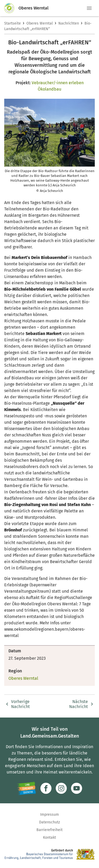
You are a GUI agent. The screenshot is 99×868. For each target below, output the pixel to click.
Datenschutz (49, 822)
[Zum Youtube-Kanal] (76, 788)
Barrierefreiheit (49, 830)
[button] (89, 8)
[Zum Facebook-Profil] (45, 788)
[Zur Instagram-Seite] (61, 788)
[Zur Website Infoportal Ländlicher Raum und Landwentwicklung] (26, 788)
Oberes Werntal (39, 23)
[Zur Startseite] (11, 8)
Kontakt (49, 837)
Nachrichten (68, 23)
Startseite (12, 23)
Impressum (49, 814)
